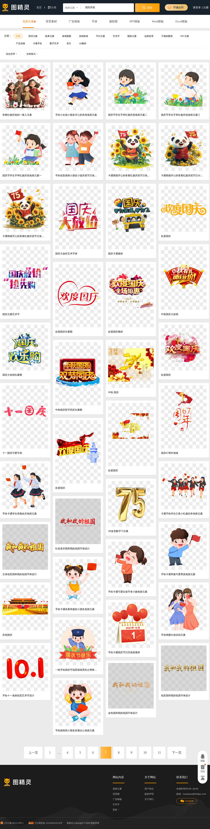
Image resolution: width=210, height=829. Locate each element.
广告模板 (74, 21)
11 (159, 752)
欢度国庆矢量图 (63, 331)
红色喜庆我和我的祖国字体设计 (72, 548)
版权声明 (149, 794)
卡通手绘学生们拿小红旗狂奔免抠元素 (182, 513)
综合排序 (12, 54)
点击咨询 (186, 801)
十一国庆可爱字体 (12, 453)
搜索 (147, 7)
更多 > (116, 809)
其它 (69, 43)
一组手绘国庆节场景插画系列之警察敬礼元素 (76, 670)
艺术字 (116, 36)
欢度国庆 (166, 236)
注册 (206, 7)
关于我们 (149, 799)
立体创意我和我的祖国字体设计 (19, 574)
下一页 (176, 752)
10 (145, 752)
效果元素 (49, 36)
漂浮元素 (32, 36)
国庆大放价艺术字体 (66, 253)
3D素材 (82, 43)
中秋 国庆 (113, 392)
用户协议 (149, 788)
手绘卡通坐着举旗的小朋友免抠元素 (74, 609)
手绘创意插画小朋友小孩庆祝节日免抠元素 (76, 175)
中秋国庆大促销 (169, 314)
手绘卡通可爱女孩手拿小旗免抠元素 (127, 591)
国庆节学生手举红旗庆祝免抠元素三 (180, 115)
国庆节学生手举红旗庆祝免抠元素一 (22, 175)
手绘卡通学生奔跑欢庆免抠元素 (19, 513)
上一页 (33, 752)
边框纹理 (148, 36)
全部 (18, 36)
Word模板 (158, 21)
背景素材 (51, 21)
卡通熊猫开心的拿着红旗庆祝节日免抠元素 (129, 175)
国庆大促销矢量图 (12, 375)
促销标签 (83, 36)
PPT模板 (135, 21)
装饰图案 (66, 36)
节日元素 (100, 36)
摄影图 (113, 21)
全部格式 (32, 54)
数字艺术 (54, 43)
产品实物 (20, 43)
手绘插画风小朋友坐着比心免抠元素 (74, 730)
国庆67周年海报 (169, 453)
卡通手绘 (37, 43)
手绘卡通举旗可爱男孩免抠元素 (178, 574)
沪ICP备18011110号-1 (12, 822)
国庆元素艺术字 (11, 314)
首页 (40, 7)
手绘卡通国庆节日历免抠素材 (124, 652)
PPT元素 (184, 36)
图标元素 (131, 36)
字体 (94, 21)
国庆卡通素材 (115, 253)
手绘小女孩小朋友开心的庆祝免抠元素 (76, 115)
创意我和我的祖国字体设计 (175, 695)
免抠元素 (28, 21)
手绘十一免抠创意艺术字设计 (18, 695)
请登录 (197, 7)
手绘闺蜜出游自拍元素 (173, 635)
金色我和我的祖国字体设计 (123, 713)
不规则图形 (167, 36)
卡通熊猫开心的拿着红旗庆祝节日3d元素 (182, 175)
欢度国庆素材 (115, 331)
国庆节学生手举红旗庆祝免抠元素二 (127, 115)
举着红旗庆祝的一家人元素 (17, 115)
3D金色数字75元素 (118, 531)
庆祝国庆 (7, 635)
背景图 (116, 794)
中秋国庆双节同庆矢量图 (68, 410)
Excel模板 (181, 21)
